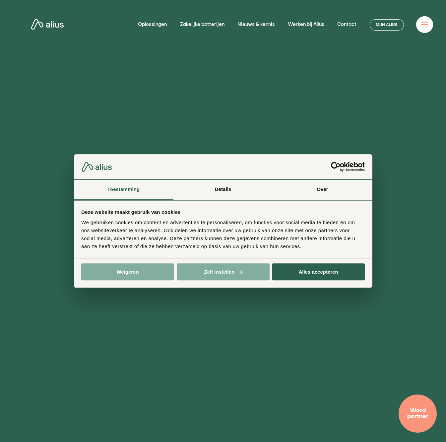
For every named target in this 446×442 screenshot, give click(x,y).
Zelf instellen (223, 272)
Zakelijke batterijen (202, 25)
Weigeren (127, 272)
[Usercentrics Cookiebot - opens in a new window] (336, 167)
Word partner (417, 413)
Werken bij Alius (306, 25)
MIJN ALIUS (387, 25)
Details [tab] (223, 189)
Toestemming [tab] (123, 189)
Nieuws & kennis (256, 25)
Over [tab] (322, 189)
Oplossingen (152, 25)
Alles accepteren (318, 272)
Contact (346, 25)
